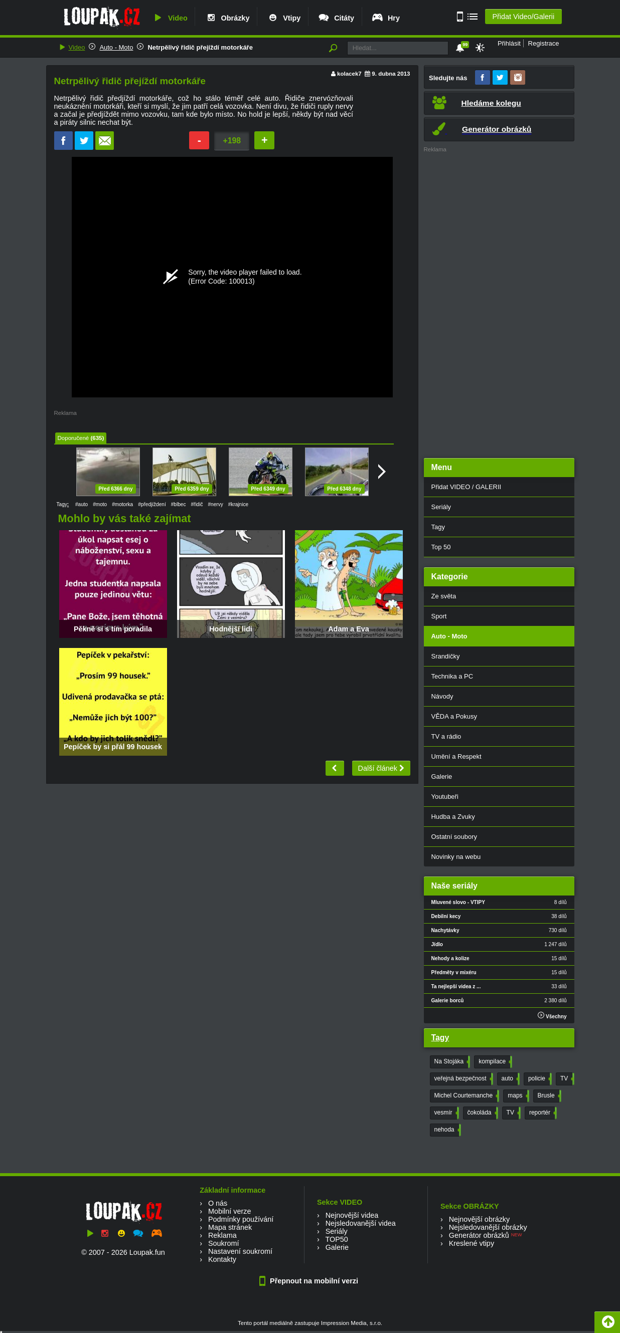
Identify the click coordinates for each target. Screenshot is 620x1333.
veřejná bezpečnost (462, 1079)
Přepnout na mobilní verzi (310, 1281)
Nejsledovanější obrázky (488, 1227)
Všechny (552, 1015)
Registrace (543, 43)
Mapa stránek (230, 1227)
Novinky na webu (456, 856)
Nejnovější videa (352, 1215)
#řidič (197, 504)
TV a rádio (446, 736)
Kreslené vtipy (471, 1243)
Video (169, 18)
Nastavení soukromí (240, 1251)
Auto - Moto (116, 47)
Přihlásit (509, 43)
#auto (81, 504)
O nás (217, 1203)
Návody (442, 696)
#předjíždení (152, 504)
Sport (439, 616)
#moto (100, 504)
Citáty (336, 18)
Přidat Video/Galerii (523, 17)
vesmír (445, 1113)
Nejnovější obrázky (479, 1219)
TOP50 (336, 1239)
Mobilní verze (229, 1211)
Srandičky (445, 656)
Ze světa (443, 596)
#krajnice (238, 504)
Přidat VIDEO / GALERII (466, 487)
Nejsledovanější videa (361, 1223)
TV (566, 1079)
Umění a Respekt (456, 756)
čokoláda (482, 1113)
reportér (542, 1113)
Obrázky (227, 18)
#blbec (178, 504)
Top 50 (441, 547)
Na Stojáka (451, 1062)
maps (517, 1096)
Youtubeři (444, 796)
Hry (385, 18)
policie (539, 1079)
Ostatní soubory (454, 836)
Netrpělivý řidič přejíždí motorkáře (199, 47)
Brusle (548, 1096)
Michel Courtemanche (466, 1096)
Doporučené (73, 438)
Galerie (441, 776)
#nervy (215, 504)
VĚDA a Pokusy (454, 716)
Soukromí (223, 1243)
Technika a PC (452, 676)
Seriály (441, 507)
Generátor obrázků (479, 1235)
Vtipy (283, 18)
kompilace (494, 1062)
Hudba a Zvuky (453, 816)
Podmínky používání (240, 1219)
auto (510, 1079)
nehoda (446, 1130)
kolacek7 (349, 74)
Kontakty (222, 1259)
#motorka (122, 504)
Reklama (222, 1235)
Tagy (438, 527)
